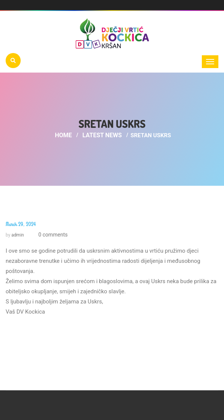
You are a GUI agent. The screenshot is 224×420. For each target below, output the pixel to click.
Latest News (102, 135)
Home (63, 135)
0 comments (52, 235)
